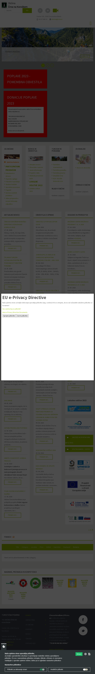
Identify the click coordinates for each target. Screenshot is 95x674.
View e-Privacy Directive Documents (14, 312)
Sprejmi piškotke (9, 316)
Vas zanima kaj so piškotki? (11, 309)
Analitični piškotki (57, 669)
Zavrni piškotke (22, 316)
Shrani (79, 654)
